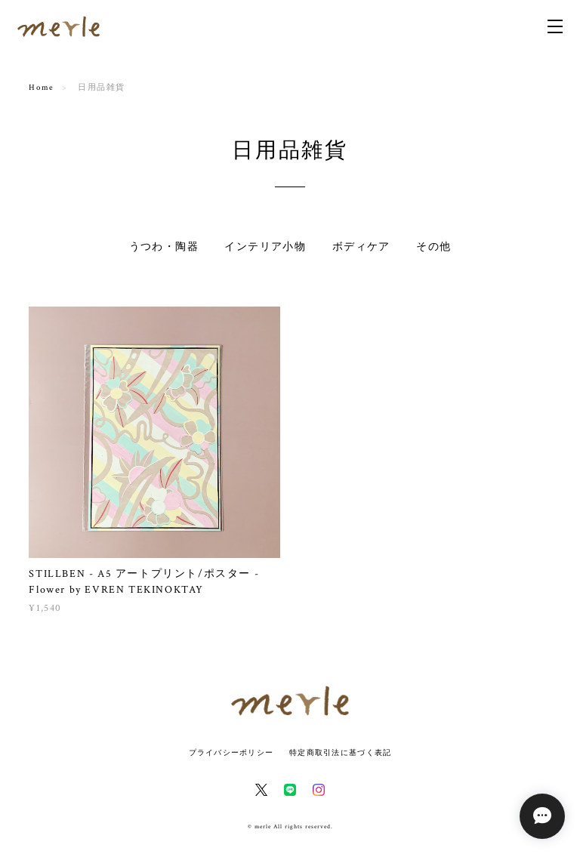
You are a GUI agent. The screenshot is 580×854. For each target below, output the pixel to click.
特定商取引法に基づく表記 (340, 752)
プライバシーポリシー (231, 752)
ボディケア (361, 247)
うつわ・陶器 (164, 247)
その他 (433, 247)
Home (41, 87)
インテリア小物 (265, 247)
